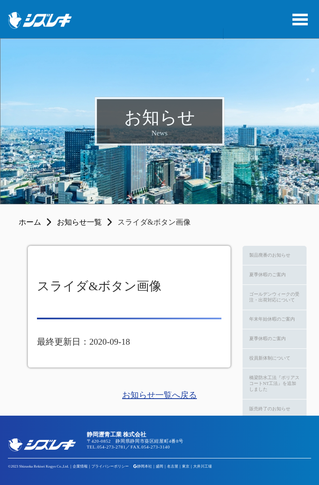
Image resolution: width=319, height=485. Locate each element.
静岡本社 (144, 466)
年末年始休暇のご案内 (272, 318)
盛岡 (159, 466)
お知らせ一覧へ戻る (159, 394)
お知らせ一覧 (79, 222)
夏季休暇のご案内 (267, 274)
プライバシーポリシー (110, 466)
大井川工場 (202, 466)
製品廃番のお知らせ (269, 254)
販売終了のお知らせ (269, 408)
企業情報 (80, 466)
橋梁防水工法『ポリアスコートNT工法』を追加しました (274, 383)
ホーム (30, 222)
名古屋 (172, 466)
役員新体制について (269, 357)
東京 (185, 466)
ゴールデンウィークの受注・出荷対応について (274, 296)
